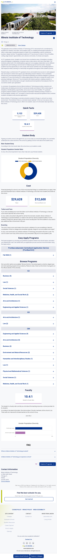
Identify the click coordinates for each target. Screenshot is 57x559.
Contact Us (28, 516)
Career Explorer (9, 525)
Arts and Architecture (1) (11, 301)
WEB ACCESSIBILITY (39, 509)
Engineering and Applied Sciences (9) (15, 334)
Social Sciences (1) (9, 288)
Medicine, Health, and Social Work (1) (15, 384)
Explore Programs (48, 33)
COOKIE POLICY (16, 509)
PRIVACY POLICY (27, 509)
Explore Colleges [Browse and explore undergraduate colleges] (37, 556)
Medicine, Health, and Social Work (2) (15, 295)
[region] (28, 254)
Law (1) (5, 282)
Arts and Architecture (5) (11, 340)
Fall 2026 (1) (7, 255)
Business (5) (7, 276)
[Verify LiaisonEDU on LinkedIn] (33, 543)
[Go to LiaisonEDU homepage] (7, 2)
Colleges (9, 516)
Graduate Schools (9, 519)
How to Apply (9, 528)
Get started (29, 499)
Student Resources (9, 522)
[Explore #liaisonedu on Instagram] (27, 543)
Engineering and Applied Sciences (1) (15, 307)
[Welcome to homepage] (28, 546)
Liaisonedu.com (47, 516)
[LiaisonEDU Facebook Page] (30, 543)
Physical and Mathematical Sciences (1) (16, 371)
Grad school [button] (10, 45)
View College (21, 45)
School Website (5, 481)
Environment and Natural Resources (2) (16, 352)
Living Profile (47, 519)
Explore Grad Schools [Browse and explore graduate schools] (22, 556)
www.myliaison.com (28, 548)
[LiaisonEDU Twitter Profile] (24, 543)
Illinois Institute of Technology (18, 33)
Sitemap (9, 531)
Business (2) (7, 346)
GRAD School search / (5, 33)
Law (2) (5, 323)
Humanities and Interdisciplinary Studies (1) (18, 359)
